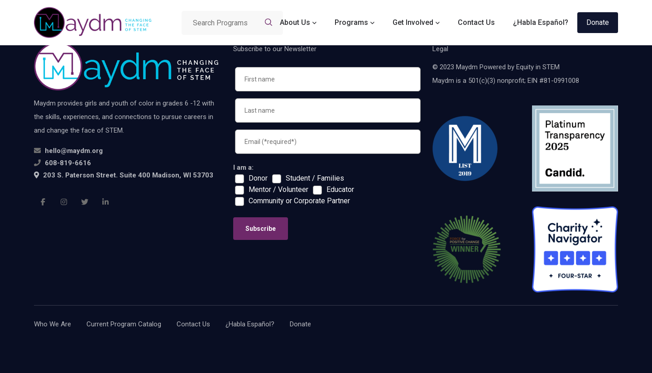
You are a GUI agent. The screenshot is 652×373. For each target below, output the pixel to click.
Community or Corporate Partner (299, 201)
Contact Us (476, 22)
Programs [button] (351, 22)
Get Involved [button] (413, 22)
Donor (258, 178)
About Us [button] (295, 22)
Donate (597, 22)
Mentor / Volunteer (278, 189)
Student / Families (315, 178)
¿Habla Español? (540, 22)
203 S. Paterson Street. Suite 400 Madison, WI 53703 (123, 175)
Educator (340, 189)
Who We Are (52, 324)
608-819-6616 (68, 163)
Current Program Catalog (123, 324)
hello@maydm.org (74, 151)
